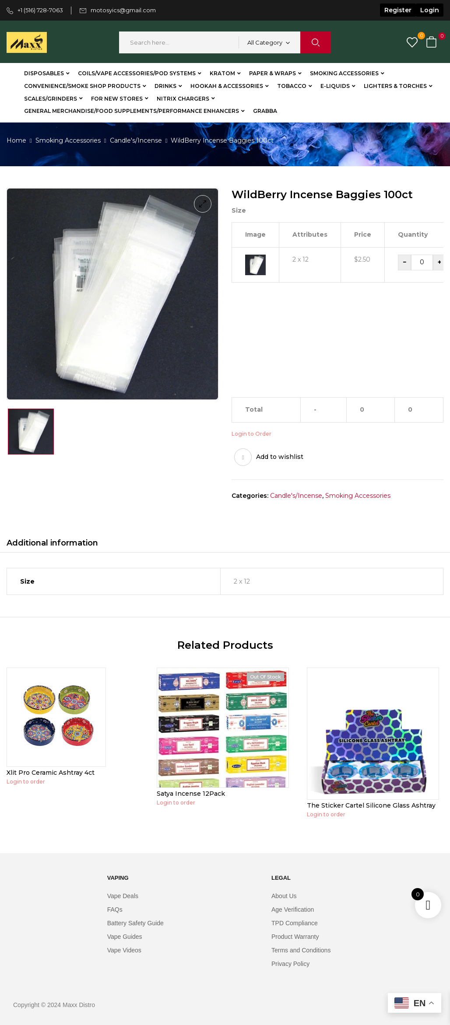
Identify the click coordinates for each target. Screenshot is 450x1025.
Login (429, 10)
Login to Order (251, 433)
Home (16, 140)
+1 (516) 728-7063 (40, 10)
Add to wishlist (279, 457)
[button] (432, 42)
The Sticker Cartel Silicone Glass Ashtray (371, 805)
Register (397, 10)
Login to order (26, 781)
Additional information (52, 543)
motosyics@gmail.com (123, 10)
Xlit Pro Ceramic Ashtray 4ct (51, 773)
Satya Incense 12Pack (191, 794)
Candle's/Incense (136, 140)
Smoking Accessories (68, 140)
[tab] (52, 544)
